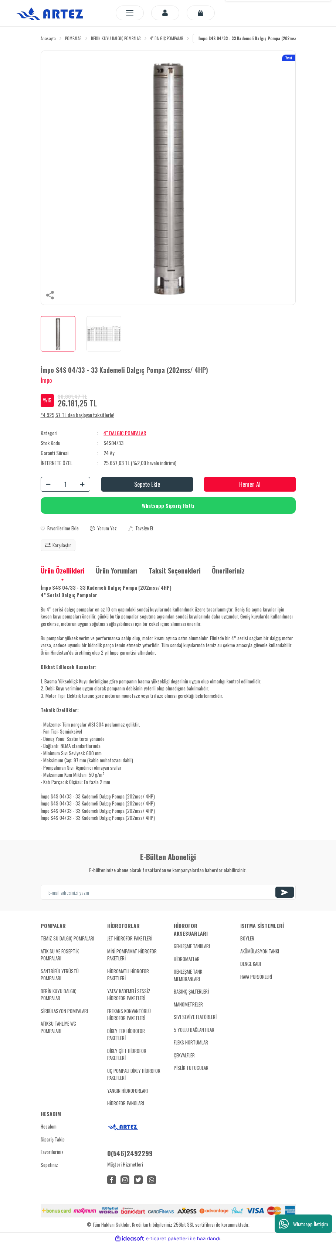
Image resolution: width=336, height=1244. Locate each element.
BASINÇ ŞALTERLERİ (191, 991)
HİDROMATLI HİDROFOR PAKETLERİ (128, 974)
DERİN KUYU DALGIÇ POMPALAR (59, 994)
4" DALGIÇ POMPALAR (124, 433)
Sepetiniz (49, 1164)
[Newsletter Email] (168, 892)
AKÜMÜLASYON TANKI (259, 951)
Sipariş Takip (53, 1139)
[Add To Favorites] (60, 528)
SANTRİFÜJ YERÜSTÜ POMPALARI (60, 974)
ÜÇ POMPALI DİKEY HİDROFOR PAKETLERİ (133, 1074)
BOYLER (247, 938)
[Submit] (284, 892)
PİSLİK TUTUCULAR (191, 1067)
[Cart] (201, 13)
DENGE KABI (250, 963)
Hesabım (49, 1126)
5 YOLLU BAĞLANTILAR (194, 1029)
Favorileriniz (52, 1151)
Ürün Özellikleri (63, 570)
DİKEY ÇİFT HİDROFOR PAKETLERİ (126, 1054)
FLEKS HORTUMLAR (191, 1042)
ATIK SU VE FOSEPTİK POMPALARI (60, 954)
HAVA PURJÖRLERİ (256, 976)
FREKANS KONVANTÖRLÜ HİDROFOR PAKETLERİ (129, 1014)
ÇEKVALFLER (184, 1055)
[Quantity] (65, 484)
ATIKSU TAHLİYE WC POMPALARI (58, 1027)
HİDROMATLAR (187, 959)
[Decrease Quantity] (48, 484)
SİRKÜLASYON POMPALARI (64, 1011)
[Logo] (52, 13)
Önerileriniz (228, 570)
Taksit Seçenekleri (175, 570)
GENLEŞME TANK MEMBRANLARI (188, 975)
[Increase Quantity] (82, 484)
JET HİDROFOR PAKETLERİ (129, 938)
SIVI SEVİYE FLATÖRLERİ (195, 1017)
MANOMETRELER (188, 1004)
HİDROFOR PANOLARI (125, 1103)
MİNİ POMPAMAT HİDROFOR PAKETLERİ (132, 954)
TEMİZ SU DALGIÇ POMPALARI (67, 938)
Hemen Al (250, 484)
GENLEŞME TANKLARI (192, 946)
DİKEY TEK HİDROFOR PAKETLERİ (126, 1034)
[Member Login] (165, 13)
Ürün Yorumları (117, 570)
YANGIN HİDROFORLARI (127, 1090)
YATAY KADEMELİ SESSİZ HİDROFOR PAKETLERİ (128, 994)
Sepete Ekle (147, 484)
